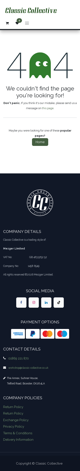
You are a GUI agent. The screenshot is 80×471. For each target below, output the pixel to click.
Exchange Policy (16, 420)
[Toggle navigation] (27, 23)
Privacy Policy (13, 426)
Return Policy (13, 407)
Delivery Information (18, 440)
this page (48, 108)
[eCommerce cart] (7, 23)
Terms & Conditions (17, 433)
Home (40, 142)
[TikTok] (59, 302)
